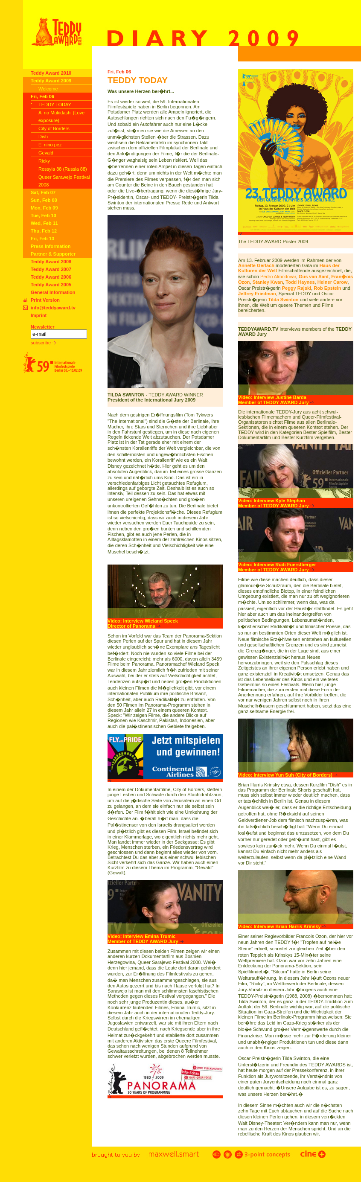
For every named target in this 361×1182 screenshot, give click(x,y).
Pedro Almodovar (278, 276)
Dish (43, 136)
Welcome (48, 88)
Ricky (44, 160)
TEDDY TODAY (54, 104)
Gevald (45, 152)
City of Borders (54, 128)
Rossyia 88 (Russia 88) (62, 169)
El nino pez (49, 144)
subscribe (43, 342)
